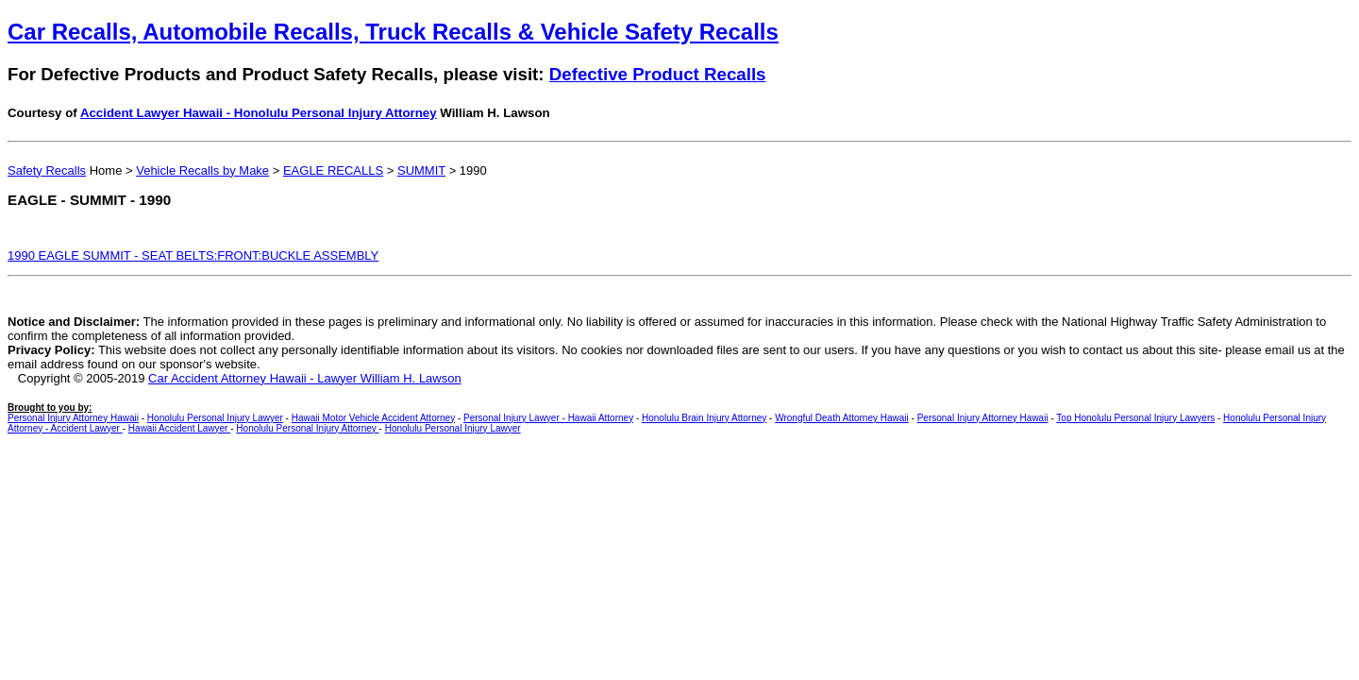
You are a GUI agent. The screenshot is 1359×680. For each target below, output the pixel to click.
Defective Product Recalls (657, 74)
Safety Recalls (47, 170)
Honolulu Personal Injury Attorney (307, 428)
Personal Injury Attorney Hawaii (73, 418)
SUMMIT (421, 170)
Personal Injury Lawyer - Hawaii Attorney (548, 418)
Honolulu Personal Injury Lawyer (215, 418)
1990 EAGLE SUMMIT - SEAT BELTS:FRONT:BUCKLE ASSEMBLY (193, 255)
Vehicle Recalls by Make (202, 170)
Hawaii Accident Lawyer (179, 428)
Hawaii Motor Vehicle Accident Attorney (373, 418)
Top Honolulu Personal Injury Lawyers (1135, 418)
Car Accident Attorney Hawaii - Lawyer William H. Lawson (304, 378)
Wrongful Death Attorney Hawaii (842, 418)
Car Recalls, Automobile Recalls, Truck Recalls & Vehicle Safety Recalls (393, 31)
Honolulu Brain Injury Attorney (704, 418)
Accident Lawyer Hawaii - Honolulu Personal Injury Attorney (258, 113)
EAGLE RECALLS (333, 170)
